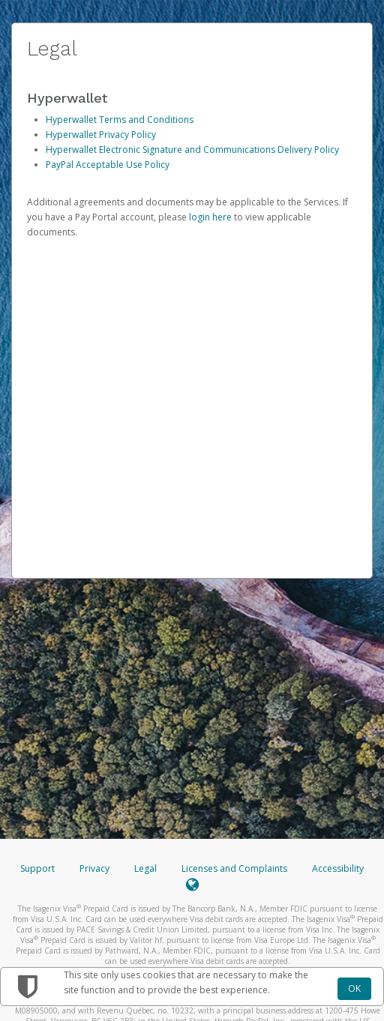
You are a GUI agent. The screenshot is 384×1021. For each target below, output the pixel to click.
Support (37, 868)
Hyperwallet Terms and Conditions (120, 119)
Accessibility (338, 868)
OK (354, 988)
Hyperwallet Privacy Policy (101, 134)
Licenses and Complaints (236, 868)
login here (210, 217)
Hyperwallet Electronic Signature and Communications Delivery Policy (192, 149)
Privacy (95, 868)
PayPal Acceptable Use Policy (108, 164)
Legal (145, 868)
